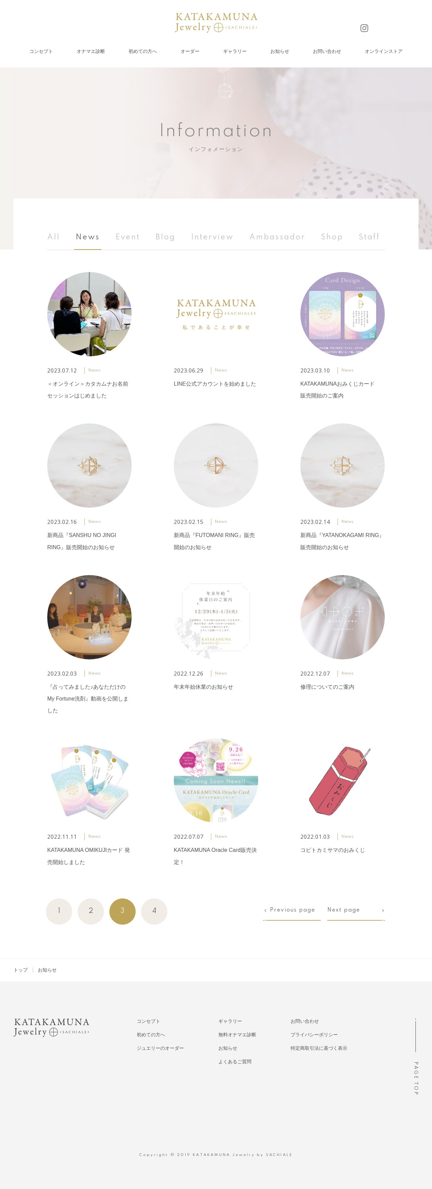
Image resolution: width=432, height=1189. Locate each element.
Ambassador (277, 237)
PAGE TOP (415, 1079)
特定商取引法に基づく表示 (319, 1048)
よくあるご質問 (234, 1061)
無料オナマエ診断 (237, 1034)
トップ (21, 970)
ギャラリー (235, 51)
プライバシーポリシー (314, 1034)
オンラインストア (384, 51)
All (53, 237)
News (88, 237)
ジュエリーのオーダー (160, 1048)
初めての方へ (143, 51)
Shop (332, 237)
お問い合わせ (327, 51)
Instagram (364, 28)
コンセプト (41, 51)
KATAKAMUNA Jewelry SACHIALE (216, 23)
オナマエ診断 (91, 51)
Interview (212, 237)
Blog (166, 237)
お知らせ (279, 51)
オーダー (190, 51)
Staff (369, 237)
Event (127, 237)
